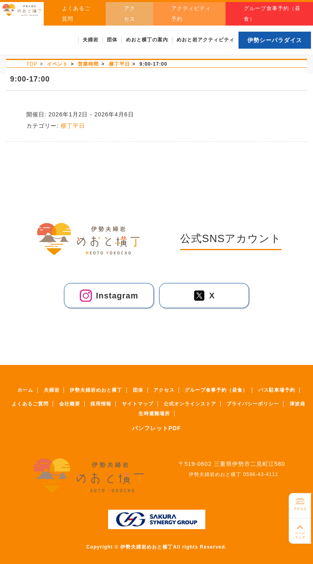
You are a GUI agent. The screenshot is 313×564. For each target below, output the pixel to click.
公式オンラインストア (190, 404)
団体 (138, 390)
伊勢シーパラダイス (274, 40)
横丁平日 (119, 64)
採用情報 (100, 404)
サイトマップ (137, 404)
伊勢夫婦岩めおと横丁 (96, 390)
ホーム (25, 390)
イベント (57, 64)
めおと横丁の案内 (147, 40)
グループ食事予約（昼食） (273, 13)
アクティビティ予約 (201, 13)
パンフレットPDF (156, 428)
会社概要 (69, 404)
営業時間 (88, 64)
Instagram (105, 296)
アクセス (145, 13)
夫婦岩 (52, 390)
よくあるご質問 (94, 13)
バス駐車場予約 (276, 390)
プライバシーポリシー (252, 404)
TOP (31, 64)
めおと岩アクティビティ (205, 40)
